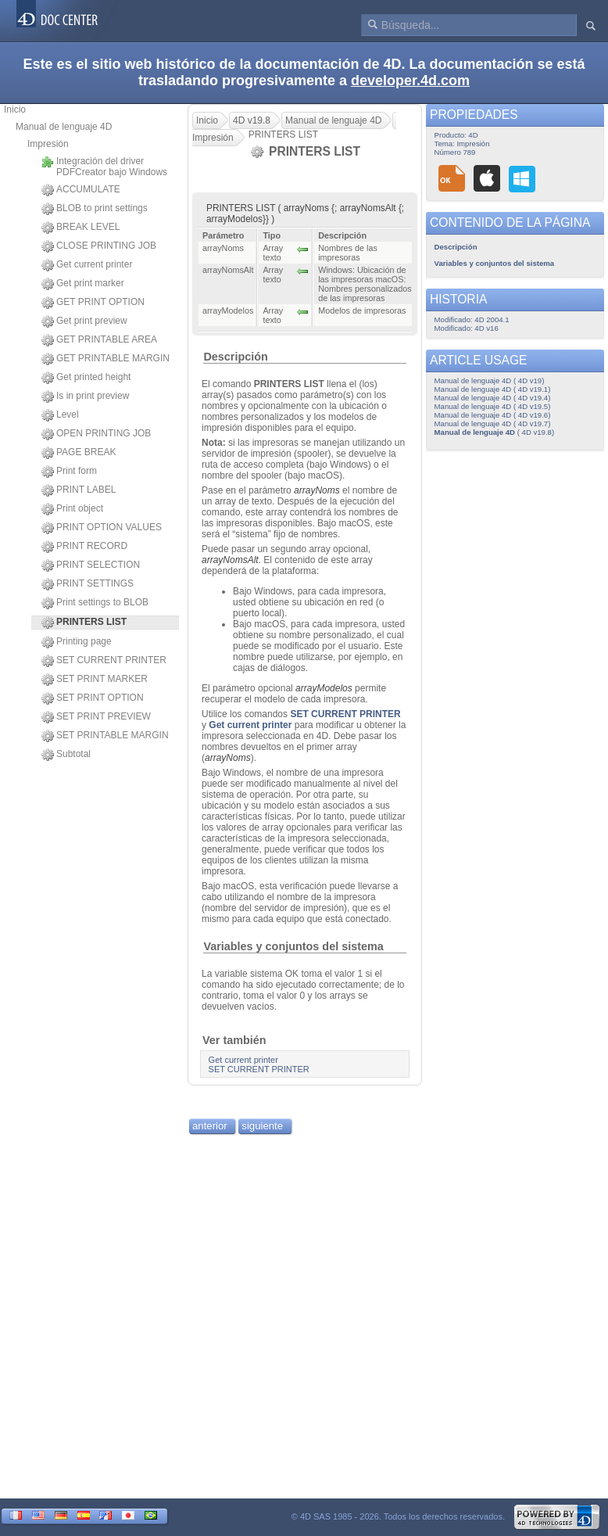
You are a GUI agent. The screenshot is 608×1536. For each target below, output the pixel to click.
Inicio (15, 109)
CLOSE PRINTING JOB (98, 246)
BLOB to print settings (94, 209)
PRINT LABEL (78, 490)
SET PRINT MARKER (94, 679)
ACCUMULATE (80, 190)
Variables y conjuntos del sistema (293, 946)
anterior (209, 1126)
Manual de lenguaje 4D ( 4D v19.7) (493, 423)
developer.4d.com (410, 80)
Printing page (76, 642)
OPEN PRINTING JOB (96, 434)
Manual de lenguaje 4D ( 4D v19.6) (493, 415)
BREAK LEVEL (80, 227)
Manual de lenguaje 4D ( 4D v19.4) (493, 397)
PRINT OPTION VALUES (101, 528)
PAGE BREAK (78, 453)
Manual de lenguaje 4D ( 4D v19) (490, 380)
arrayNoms (317, 490)
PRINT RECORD (84, 546)
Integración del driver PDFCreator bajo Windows (104, 167)
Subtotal (66, 754)
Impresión (48, 143)
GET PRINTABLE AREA (99, 340)
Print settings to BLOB (94, 603)
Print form (69, 471)
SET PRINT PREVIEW (96, 717)
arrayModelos (323, 688)
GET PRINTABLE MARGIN (105, 359)
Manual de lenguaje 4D (64, 126)
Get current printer (86, 265)
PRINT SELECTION (90, 565)
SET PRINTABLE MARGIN (105, 736)
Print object (72, 509)
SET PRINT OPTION (92, 698)
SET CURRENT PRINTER (103, 661)
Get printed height (86, 377)
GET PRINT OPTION (93, 302)
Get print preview (84, 321)
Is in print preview (85, 396)
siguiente (262, 1126)
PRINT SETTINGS (87, 584)
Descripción (235, 356)
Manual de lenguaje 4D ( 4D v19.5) (493, 406)
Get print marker (82, 284)
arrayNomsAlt (230, 559)
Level (60, 415)
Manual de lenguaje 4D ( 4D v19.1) (493, 389)
